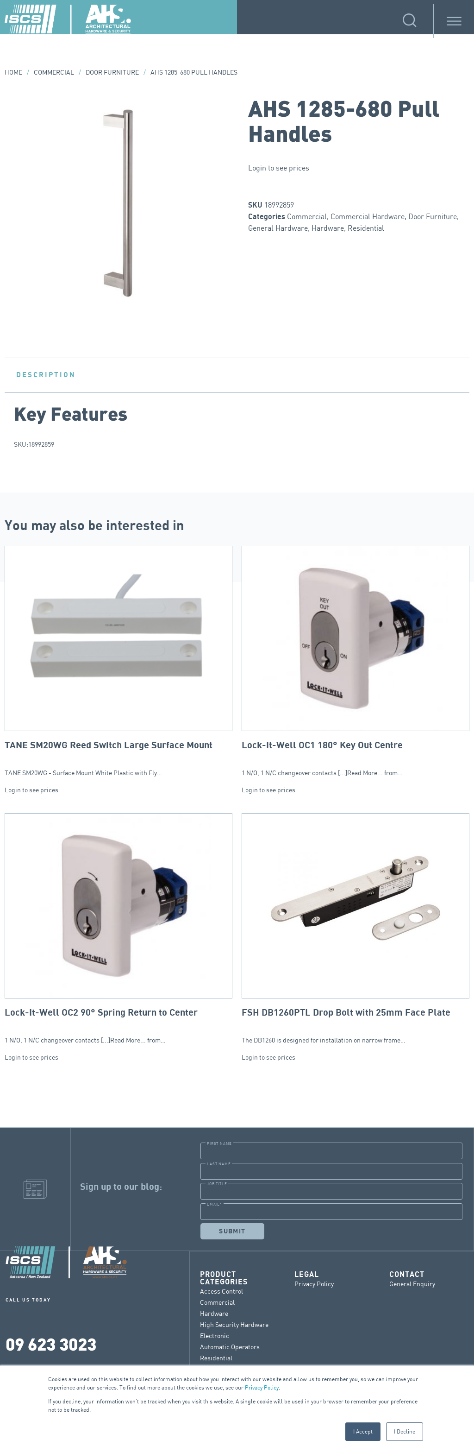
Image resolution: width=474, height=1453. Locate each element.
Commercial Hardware (368, 216)
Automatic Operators (230, 1346)
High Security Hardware (234, 1324)
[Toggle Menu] (454, 21)
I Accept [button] (363, 1431)
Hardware (328, 228)
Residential (366, 228)
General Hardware (278, 228)
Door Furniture (112, 72)
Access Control (221, 1291)
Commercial (54, 72)
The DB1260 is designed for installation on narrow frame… (355, 928)
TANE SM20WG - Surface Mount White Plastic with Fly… (118, 661)
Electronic (214, 1335)
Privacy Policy (262, 1387)
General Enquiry (412, 1283)
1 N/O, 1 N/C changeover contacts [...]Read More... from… (355, 661)
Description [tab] (46, 375)
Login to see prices (278, 167)
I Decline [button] (404, 1431)
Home (13, 72)
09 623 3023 (51, 1343)
